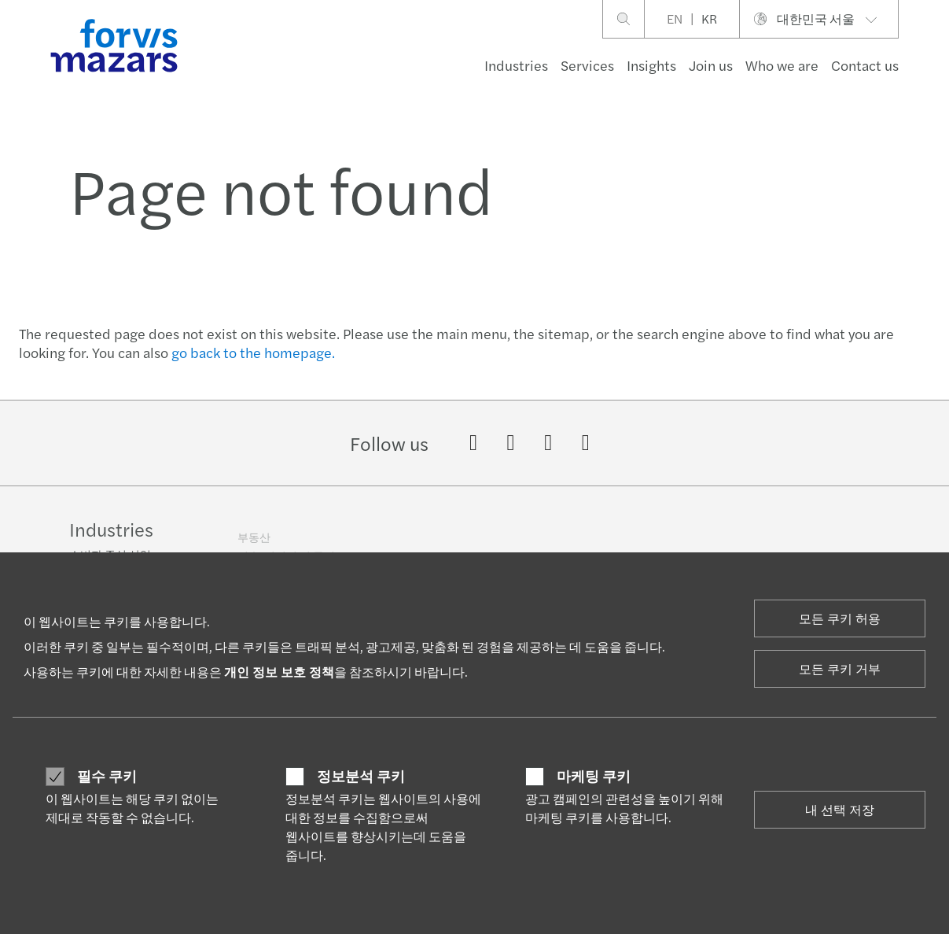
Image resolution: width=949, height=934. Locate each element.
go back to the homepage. (253, 352)
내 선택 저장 (839, 809)
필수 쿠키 (107, 776)
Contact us (865, 65)
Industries (516, 65)
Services (587, 65)
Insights (651, 65)
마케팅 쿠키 (594, 776)
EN (674, 18)
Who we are (781, 65)
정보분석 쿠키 (361, 776)
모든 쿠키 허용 (840, 618)
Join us (711, 65)
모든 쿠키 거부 (840, 668)
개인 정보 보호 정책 (279, 672)
